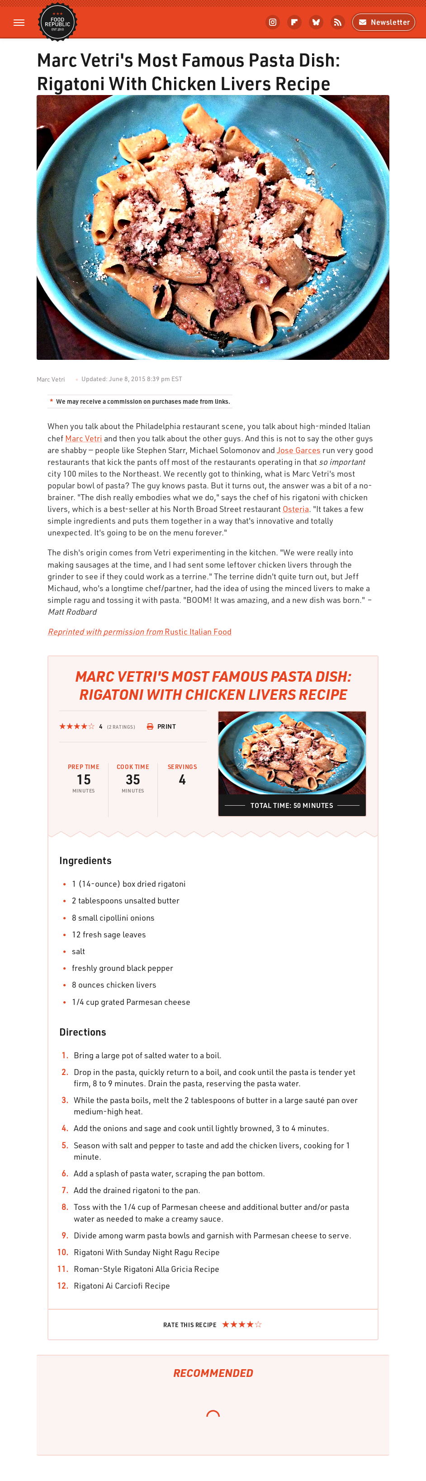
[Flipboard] (294, 22)
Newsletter (383, 22)
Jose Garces (299, 450)
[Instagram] (272, 22)
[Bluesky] (316, 22)
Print (161, 726)
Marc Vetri (83, 438)
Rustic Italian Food (139, 631)
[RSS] (338, 22)
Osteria (296, 509)
